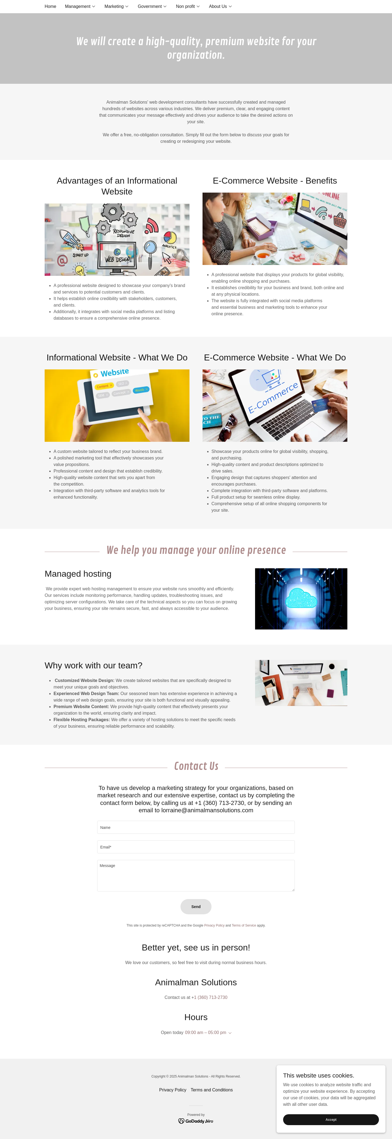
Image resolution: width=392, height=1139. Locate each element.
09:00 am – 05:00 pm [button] (205, 1032)
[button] (80, 6)
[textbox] (196, 827)
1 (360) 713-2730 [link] (211, 997)
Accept (331, 1119)
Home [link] (50, 6)
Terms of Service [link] (244, 925)
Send (196, 907)
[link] (196, 1120)
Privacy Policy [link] (214, 925)
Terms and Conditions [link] (212, 1090)
